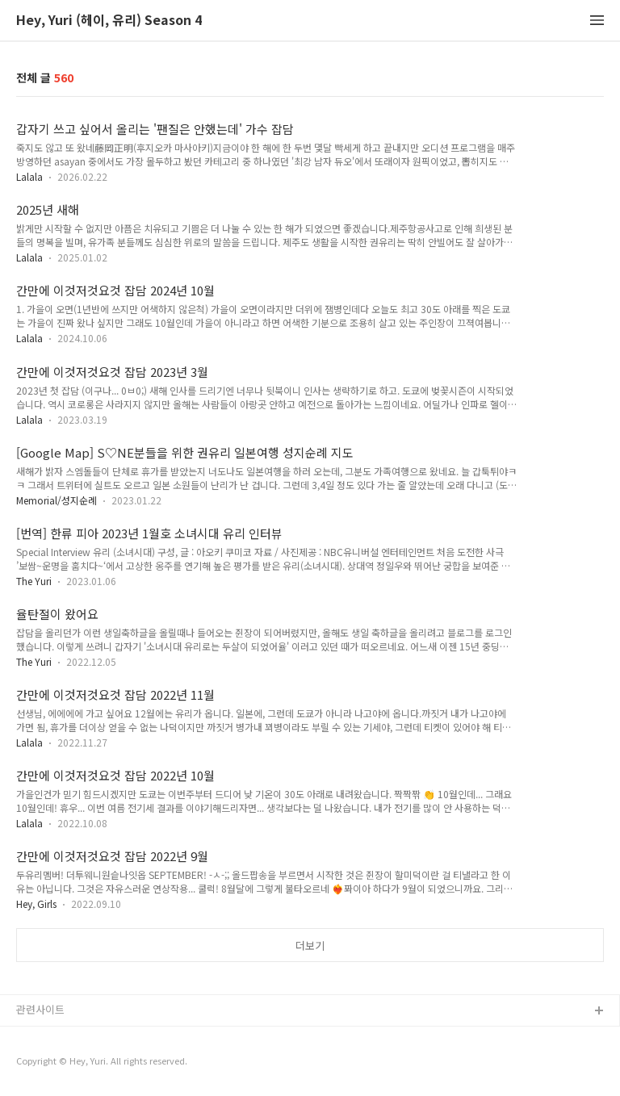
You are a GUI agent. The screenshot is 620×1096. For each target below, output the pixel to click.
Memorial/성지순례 (56, 500)
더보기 (310, 945)
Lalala (29, 176)
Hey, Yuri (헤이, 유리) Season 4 (109, 20)
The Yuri (34, 581)
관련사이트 (40, 1009)
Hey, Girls (36, 903)
